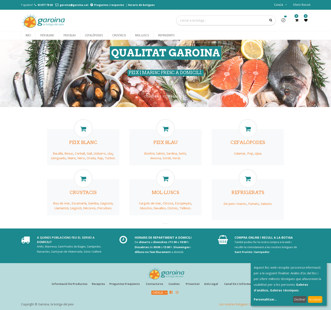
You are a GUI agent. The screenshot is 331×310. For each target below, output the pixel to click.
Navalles (159, 208)
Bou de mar (61, 203)
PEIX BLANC (83, 142)
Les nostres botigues (233, 304)
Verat (176, 158)
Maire (72, 158)
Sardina (171, 153)
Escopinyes (183, 203)
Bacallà (58, 153)
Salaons (266, 203)
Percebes (104, 208)
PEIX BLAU (165, 142)
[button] (285, 21)
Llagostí (75, 208)
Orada (91, 158)
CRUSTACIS (83, 192)
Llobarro (100, 153)
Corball (80, 153)
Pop (250, 153)
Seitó (182, 153)
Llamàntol (61, 208)
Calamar (240, 153)
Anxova (155, 158)
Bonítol (149, 153)
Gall (89, 153)
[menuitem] (28, 35)
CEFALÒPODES (248, 142)
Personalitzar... (265, 299)
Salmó (160, 153)
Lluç (110, 153)
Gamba (93, 203)
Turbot (110, 158)
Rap (100, 158)
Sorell (167, 158)
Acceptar (315, 299)
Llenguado (58, 158)
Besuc (68, 153)
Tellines (185, 208)
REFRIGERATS (248, 192)
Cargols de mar (150, 203)
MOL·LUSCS (165, 192)
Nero (81, 158)
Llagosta (106, 203)
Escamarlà (79, 203)
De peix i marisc (235, 203)
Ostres (172, 208)
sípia (258, 153)
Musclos (146, 208)
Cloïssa (168, 203)
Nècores (89, 208)
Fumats (253, 203)
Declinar (299, 299)
